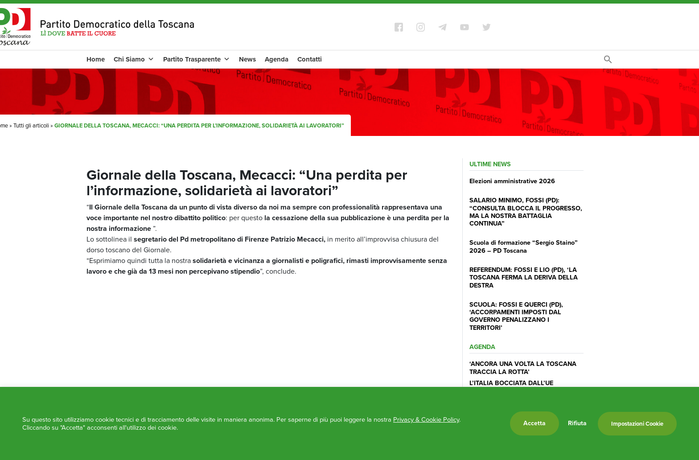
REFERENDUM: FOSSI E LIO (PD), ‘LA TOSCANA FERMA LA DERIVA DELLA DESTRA (523, 277)
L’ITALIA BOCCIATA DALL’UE (511, 383)
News (247, 59)
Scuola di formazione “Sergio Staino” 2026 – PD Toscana (523, 246)
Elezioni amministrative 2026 (512, 181)
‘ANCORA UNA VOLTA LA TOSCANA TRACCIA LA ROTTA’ (522, 367)
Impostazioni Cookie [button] (637, 423)
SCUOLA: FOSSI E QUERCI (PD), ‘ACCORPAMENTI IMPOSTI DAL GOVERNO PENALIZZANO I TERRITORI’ (516, 316)
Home (95, 59)
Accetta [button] (534, 423)
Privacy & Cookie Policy (426, 419)
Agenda (276, 59)
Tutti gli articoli (31, 125)
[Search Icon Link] (608, 61)
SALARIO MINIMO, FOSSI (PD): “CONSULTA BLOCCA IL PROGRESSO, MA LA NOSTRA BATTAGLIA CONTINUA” (525, 211)
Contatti (309, 59)
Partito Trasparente (196, 59)
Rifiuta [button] (577, 423)
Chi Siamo (134, 59)
